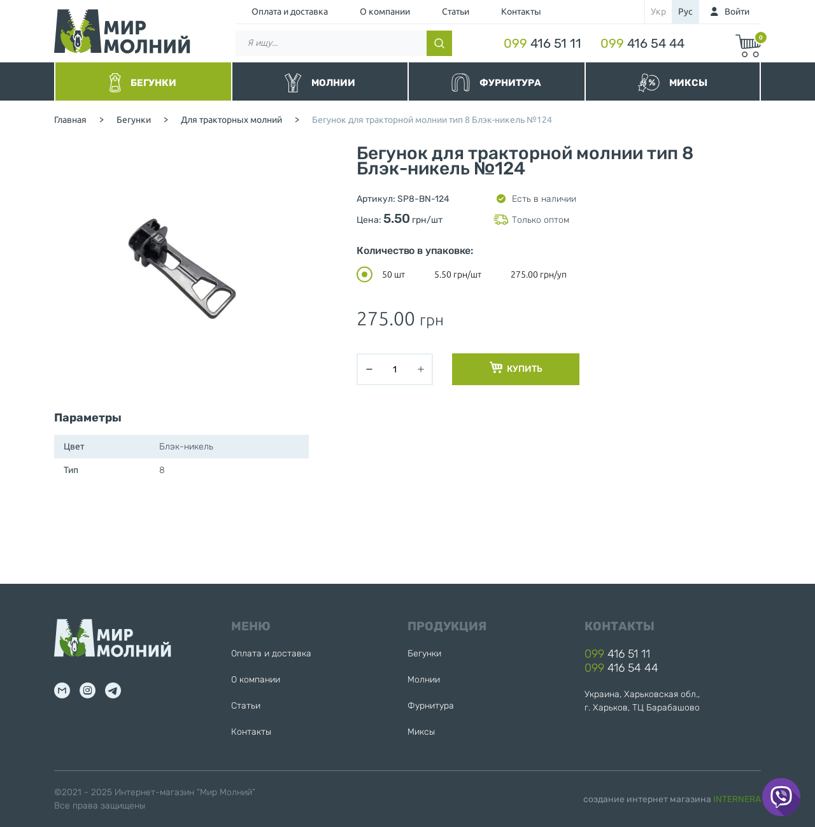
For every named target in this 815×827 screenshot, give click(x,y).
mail (62, 690)
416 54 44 (642, 43)
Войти (737, 11)
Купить (516, 368)
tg (113, 690)
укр (658, 11)
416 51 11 (542, 43)
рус (685, 11)
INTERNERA (737, 799)
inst (88, 690)
